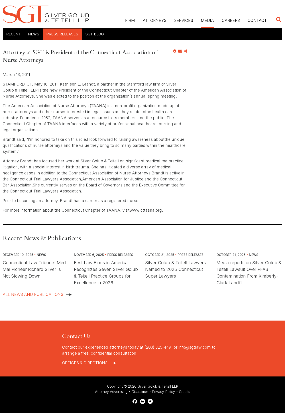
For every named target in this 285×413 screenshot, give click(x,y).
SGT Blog (94, 34)
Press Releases (62, 34)
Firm (130, 20)
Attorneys (154, 20)
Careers (231, 20)
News (33, 34)
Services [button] (183, 20)
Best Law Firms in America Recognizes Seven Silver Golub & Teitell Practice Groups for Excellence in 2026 (106, 272)
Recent (13, 34)
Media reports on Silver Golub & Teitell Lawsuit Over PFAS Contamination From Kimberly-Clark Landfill (248, 272)
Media (207, 20)
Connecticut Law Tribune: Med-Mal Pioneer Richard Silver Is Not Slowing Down (35, 269)
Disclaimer (140, 391)
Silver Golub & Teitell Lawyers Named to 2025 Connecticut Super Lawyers (175, 269)
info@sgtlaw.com (195, 347)
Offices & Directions (85, 362)
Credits (184, 391)
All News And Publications (33, 294)
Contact (257, 20)
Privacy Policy (163, 391)
